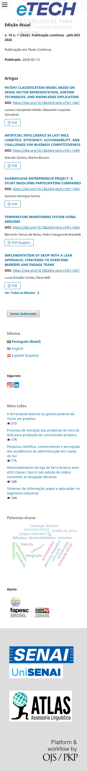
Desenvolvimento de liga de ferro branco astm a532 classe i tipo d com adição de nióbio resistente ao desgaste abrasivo (43, 472)
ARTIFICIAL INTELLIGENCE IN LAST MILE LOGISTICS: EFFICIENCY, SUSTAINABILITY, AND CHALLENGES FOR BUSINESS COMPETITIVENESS (43, 140)
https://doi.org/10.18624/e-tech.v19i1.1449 (46, 150)
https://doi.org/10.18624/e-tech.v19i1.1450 (46, 189)
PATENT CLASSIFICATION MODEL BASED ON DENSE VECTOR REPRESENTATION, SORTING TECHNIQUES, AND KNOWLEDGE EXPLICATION (42, 92)
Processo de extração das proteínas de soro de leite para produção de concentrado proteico (43, 432)
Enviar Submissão (23, 314)
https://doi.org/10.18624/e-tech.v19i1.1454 (46, 227)
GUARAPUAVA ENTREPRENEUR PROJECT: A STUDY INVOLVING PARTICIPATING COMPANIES (43, 180)
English (17, 348)
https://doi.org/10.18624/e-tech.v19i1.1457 (46, 270)
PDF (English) (20, 242)
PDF (14, 122)
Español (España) (25, 355)
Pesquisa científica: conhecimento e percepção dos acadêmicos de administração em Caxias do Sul (43, 451)
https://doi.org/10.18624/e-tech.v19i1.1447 (46, 102)
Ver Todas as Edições (20, 293)
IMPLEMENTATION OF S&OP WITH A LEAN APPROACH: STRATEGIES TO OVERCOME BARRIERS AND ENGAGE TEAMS (38, 260)
